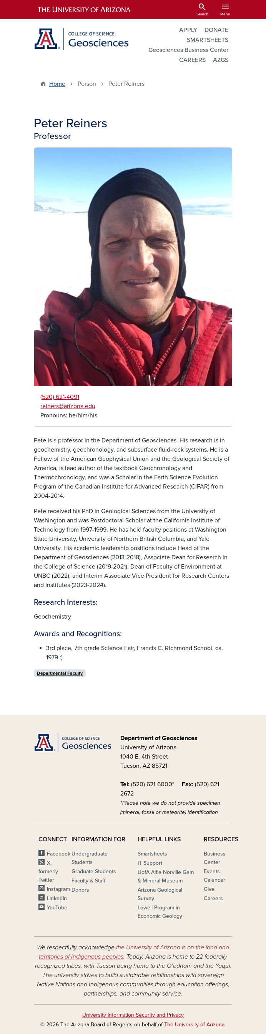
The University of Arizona (194, 1024)
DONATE (216, 30)
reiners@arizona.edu (67, 406)
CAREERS (192, 60)
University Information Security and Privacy (133, 1015)
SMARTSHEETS (207, 40)
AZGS (220, 60)
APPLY (188, 30)
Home (57, 84)
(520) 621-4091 (59, 397)
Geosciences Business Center (188, 50)
